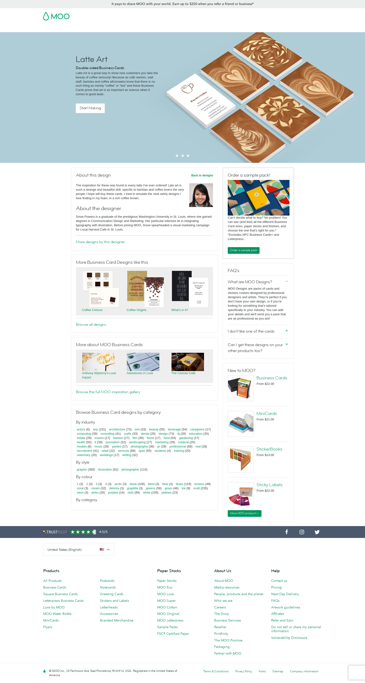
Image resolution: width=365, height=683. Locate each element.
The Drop (221, 614)
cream (95, 488)
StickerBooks (269, 449)
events (99, 438)
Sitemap (277, 671)
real (198, 446)
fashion (118, 438)
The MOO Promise (228, 640)
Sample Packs (167, 627)
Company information (304, 671)
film (135, 438)
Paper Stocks (166, 581)
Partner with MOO (227, 653)
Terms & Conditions (216, 671)
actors (81, 429)
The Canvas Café (183, 373)
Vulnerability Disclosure (289, 638)
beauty (153, 429)
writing (126, 455)
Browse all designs (91, 324)
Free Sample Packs (223, 15)
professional (178, 446)
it (95, 442)
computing (84, 433)
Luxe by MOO (54, 607)
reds (130, 492)
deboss (114, 488)
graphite (132, 488)
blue (165, 484)
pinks (95, 492)
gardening (186, 438)
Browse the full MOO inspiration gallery (108, 392)
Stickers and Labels (114, 600)
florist (150, 438)
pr (158, 446)
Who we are (223, 600)
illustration (105, 469)
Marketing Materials (144, 28)
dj (178, 433)
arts (137, 429)
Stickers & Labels (109, 28)
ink (184, 488)
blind (151, 484)
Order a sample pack (243, 250)
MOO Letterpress (170, 620)
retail (105, 450)
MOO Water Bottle (57, 614)
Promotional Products (205, 28)
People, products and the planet (238, 594)
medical (183, 442)
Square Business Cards (60, 594)
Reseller (220, 627)
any (95, 429)
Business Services (242, 28)
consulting (107, 433)
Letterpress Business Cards (63, 600)
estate (81, 438)
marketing (162, 442)
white (146, 492)
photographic (130, 469)
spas (142, 450)
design (163, 433)
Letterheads (109, 607)
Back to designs (202, 175)
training (179, 450)
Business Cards (55, 28)
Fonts (262, 671)
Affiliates (277, 614)
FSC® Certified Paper (173, 633)
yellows (166, 492)
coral (80, 488)
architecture (117, 429)
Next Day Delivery (285, 594)
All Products (52, 581)
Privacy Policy (243, 671)
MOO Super (166, 600)
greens (150, 488)
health (81, 442)
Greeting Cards (111, 594)
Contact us (279, 581)
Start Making (90, 108)
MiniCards (266, 413)
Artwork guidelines (285, 607)
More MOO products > (244, 513)
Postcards (81, 28)
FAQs (275, 600)
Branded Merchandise (116, 620)
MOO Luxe (165, 594)
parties (116, 446)
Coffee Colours (92, 310)
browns (199, 484)
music (99, 446)
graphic (82, 469)
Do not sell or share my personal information (296, 629)
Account (248, 15)
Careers (220, 607)
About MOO (223, 581)
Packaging (222, 647)
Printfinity (221, 633)
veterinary (83, 455)
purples (113, 492)
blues (179, 484)
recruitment (84, 450)
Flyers (47, 627)
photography (139, 446)
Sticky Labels (269, 485)
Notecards (108, 587)
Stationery (174, 28)
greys (168, 488)
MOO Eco (164, 587)
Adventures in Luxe (140, 373)
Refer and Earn (282, 620)
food (167, 438)
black (133, 484)
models (82, 446)
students (160, 450)
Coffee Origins (137, 310)
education (195, 433)
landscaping (137, 442)
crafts (128, 433)
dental (145, 433)
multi (196, 488)
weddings (106, 455)
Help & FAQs (285, 28)
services (123, 450)
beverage (174, 429)
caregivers (197, 429)
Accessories (109, 614)
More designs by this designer (100, 242)
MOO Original (168, 614)
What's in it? (179, 310)
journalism (113, 442)
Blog (265, 28)
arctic (118, 484)
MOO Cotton (167, 607)
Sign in (264, 15)
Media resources (226, 587)
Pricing (276, 587)
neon (80, 492)
